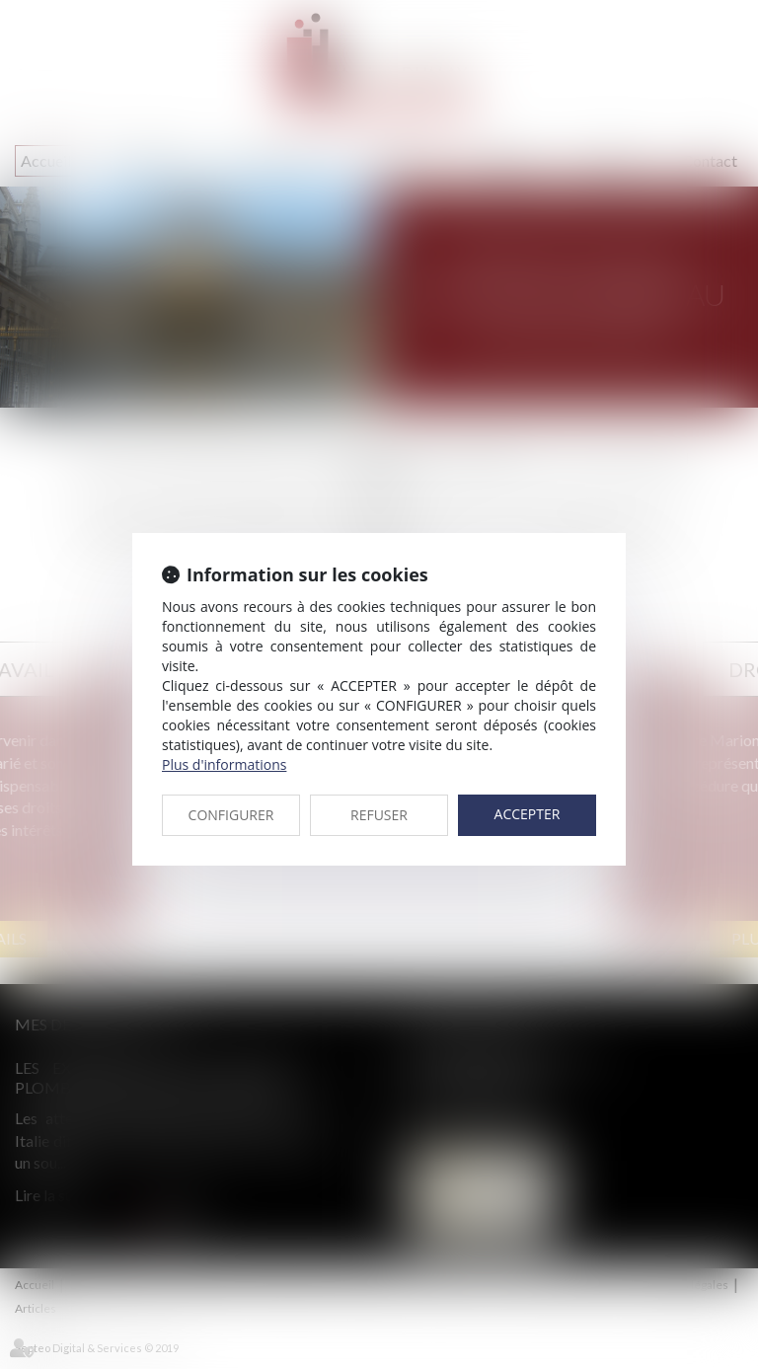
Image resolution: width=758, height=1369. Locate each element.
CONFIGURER (231, 814)
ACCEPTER (527, 813)
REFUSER (379, 814)
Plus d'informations (224, 764)
